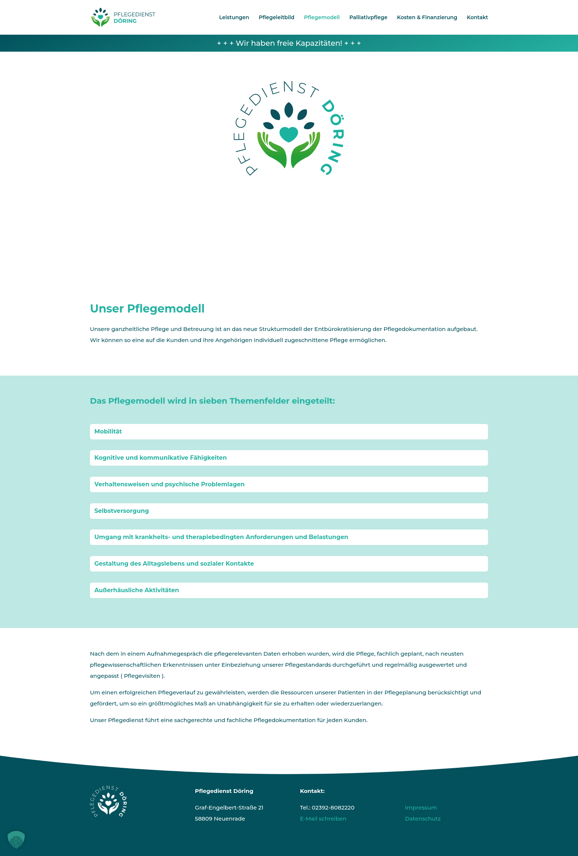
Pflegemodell (322, 18)
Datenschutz (423, 818)
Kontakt (477, 18)
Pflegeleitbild (277, 18)
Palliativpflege (368, 18)
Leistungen (234, 18)
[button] (16, 840)
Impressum (421, 807)
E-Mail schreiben (323, 818)
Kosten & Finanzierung (427, 18)
